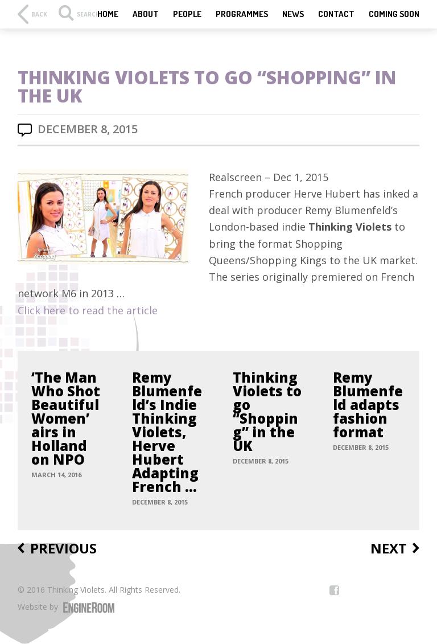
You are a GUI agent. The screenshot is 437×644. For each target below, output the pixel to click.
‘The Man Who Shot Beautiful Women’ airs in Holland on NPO (65, 418)
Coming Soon (394, 14)
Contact (336, 14)
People (187, 14)
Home (107, 14)
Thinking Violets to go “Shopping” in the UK (267, 412)
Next (388, 549)
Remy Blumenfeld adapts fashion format (368, 405)
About (146, 14)
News (293, 14)
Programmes (242, 14)
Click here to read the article (88, 310)
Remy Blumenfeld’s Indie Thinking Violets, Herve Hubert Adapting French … (167, 432)
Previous (63, 549)
